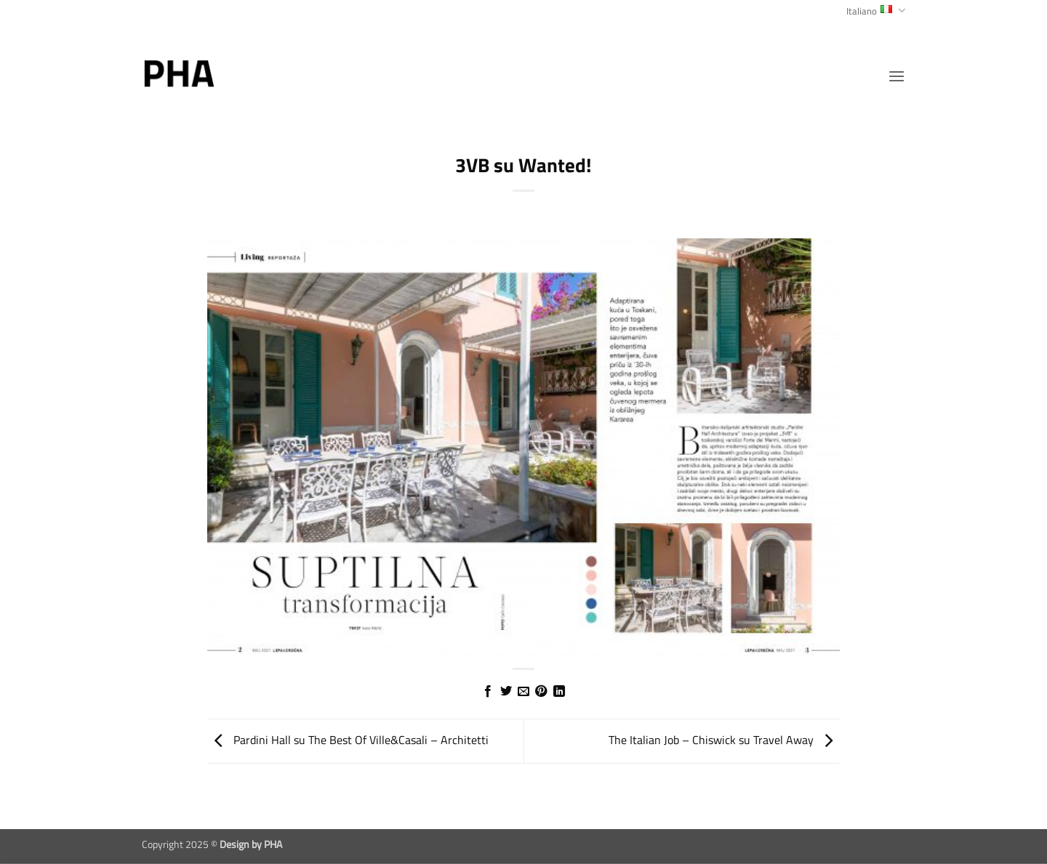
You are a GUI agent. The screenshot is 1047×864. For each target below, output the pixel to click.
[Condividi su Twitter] (505, 691)
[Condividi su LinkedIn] (559, 691)
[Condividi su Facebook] (488, 691)
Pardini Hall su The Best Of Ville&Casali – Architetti (348, 739)
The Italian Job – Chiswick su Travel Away (724, 739)
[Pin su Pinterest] (541, 691)
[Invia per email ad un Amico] (523, 691)
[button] (896, 76)
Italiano (875, 11)
